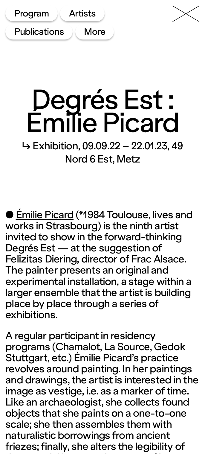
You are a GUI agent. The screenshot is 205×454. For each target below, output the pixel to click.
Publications (39, 31)
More (94, 31)
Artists (82, 13)
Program (31, 13)
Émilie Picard (45, 215)
